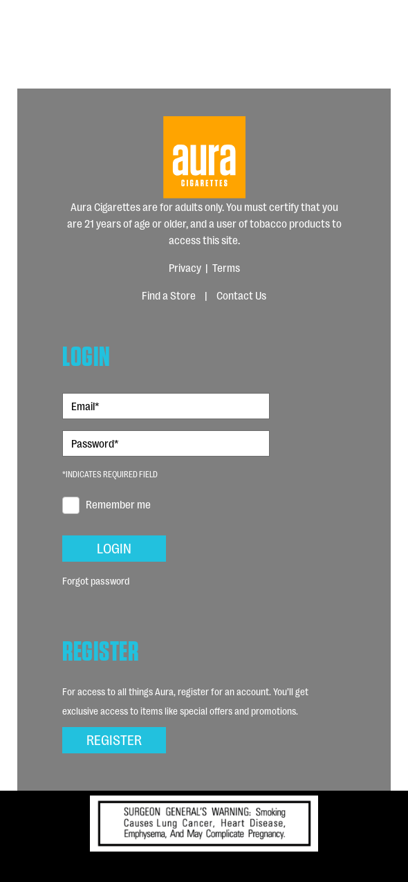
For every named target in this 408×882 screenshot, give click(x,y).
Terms (226, 267)
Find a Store (169, 295)
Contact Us (241, 295)
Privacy (185, 267)
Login (114, 547)
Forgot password (95, 580)
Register (114, 739)
